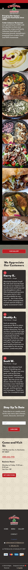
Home (6, 529)
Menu (13, 529)
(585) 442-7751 (8, 457)
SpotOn (20, 568)
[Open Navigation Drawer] (3, 8)
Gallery (21, 529)
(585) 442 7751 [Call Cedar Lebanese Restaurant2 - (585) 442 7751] (15, 545)
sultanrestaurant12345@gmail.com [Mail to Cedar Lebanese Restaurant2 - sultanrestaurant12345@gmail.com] (15, 542)
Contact (14, 534)
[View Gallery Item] (15, 59)
